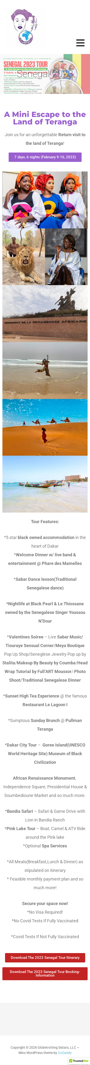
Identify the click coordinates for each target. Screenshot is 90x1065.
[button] (83, 46)
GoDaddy (65, 1053)
